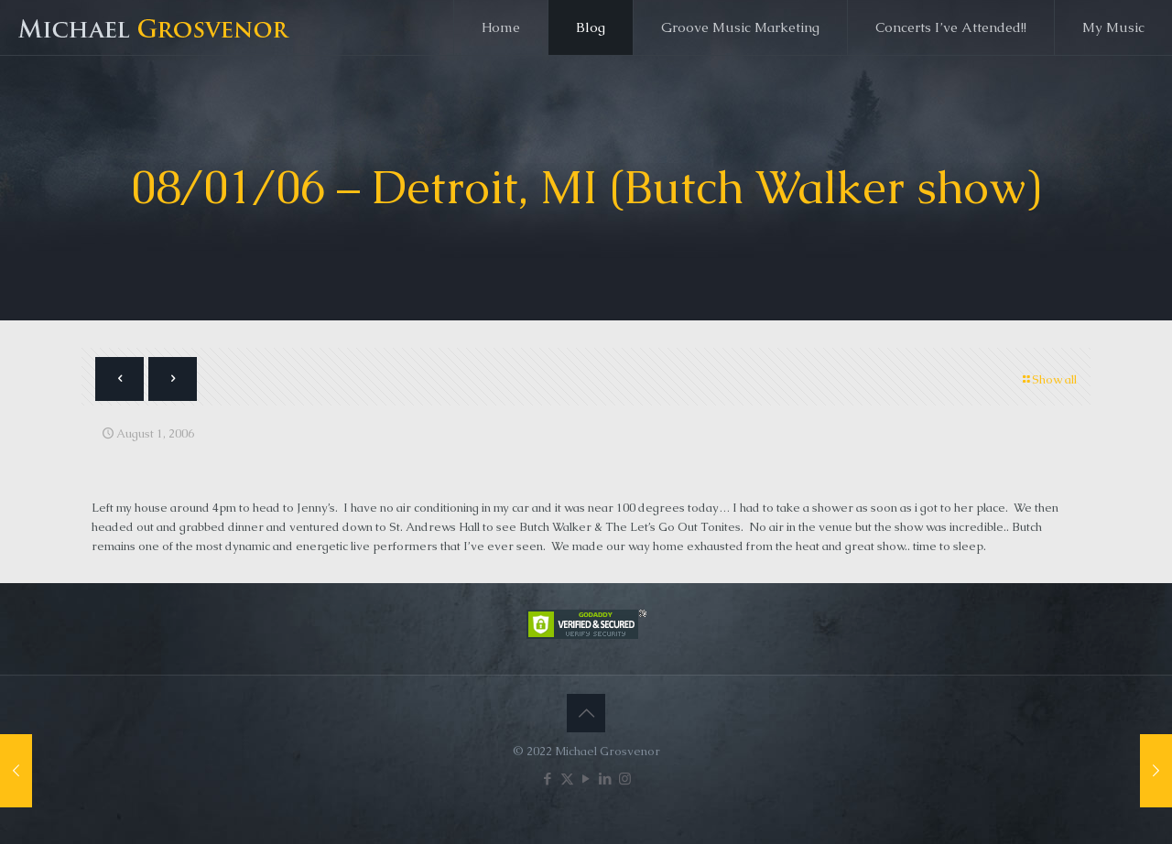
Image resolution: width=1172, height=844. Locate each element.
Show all (1048, 379)
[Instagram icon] (625, 778)
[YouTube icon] (586, 778)
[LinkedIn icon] (606, 778)
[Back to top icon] (586, 713)
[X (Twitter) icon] (567, 778)
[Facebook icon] (548, 778)
